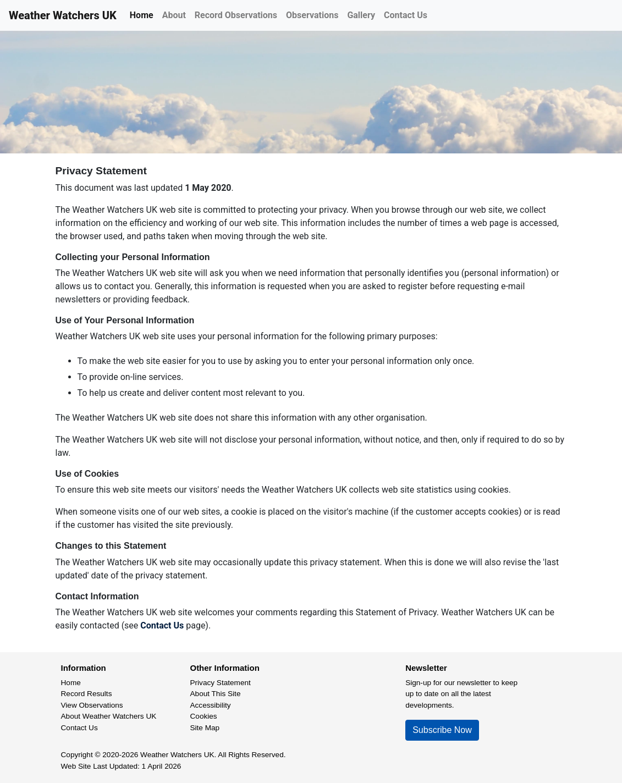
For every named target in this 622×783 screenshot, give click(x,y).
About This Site (215, 694)
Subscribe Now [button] (442, 730)
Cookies (203, 716)
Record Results (86, 694)
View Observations (92, 705)
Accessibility (210, 705)
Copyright (77, 755)
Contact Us (405, 15)
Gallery (361, 15)
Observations (312, 15)
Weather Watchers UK (63, 15)
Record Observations (236, 15)
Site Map (205, 728)
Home (141, 15)
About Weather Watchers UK (109, 716)
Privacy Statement (220, 683)
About (174, 15)
